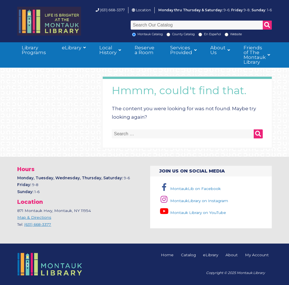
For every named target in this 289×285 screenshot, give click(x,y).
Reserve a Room (144, 50)
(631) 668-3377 (112, 10)
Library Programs (34, 50)
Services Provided (181, 50)
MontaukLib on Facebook (189, 188)
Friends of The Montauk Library (255, 55)
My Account (257, 255)
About (231, 255)
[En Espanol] (200, 34)
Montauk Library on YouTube (192, 212)
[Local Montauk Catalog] (134, 34)
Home (167, 255)
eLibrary (71, 47)
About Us (217, 50)
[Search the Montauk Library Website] (226, 34)
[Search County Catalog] (168, 34)
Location (143, 10)
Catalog (188, 255)
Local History (108, 50)
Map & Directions (34, 217)
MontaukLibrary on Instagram (193, 200)
